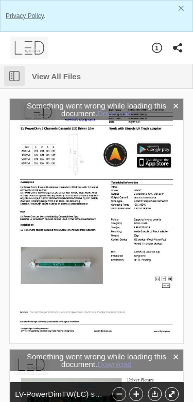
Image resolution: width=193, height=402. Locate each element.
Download (114, 113)
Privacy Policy (25, 16)
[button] (154, 394)
